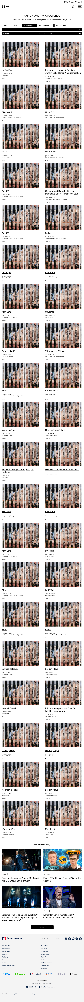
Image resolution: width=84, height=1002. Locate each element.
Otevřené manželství (55, 430)
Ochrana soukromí (24, 994)
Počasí (4, 960)
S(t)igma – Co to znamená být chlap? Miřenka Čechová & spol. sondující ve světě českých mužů (20, 918)
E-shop (4, 963)
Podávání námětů (46, 963)
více (42, 927)
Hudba (4, 874)
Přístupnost (34, 994)
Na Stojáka (7, 70)
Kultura (46, 911)
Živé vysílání (6, 948)
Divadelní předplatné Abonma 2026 (62, 469)
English (15, 994)
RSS (81, 994)
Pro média (44, 945)
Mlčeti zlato (50, 829)
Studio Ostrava (45, 954)
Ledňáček (50, 590)
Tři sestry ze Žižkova (55, 351)
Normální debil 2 (10, 790)
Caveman (49, 312)
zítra (15, 25)
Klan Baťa (50, 272)
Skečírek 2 (7, 112)
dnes (5, 25)
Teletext (4, 954)
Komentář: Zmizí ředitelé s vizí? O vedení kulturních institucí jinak (59, 916)
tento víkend (44, 25)
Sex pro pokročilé (10, 669)
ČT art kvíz (47, 874)
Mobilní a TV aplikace (8, 966)
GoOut (28, 20)
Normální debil (9, 708)
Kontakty (44, 968)
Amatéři (5, 191)
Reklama (44, 948)
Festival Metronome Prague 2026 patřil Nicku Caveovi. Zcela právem (20, 879)
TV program (6, 945)
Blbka (48, 233)
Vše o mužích (8, 430)
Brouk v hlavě (51, 390)
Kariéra (43, 960)
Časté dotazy (45, 966)
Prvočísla (49, 551)
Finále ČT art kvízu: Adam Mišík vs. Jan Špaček (62, 879)
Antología (6, 272)
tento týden (28, 25)
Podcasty (5, 957)
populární (48, 33)
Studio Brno (44, 951)
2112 (4, 151)
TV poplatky (6, 951)
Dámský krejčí (8, 351)
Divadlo (6, 33)
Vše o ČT (4, 968)
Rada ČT (43, 957)
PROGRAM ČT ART (73, 2)
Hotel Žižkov (51, 112)
